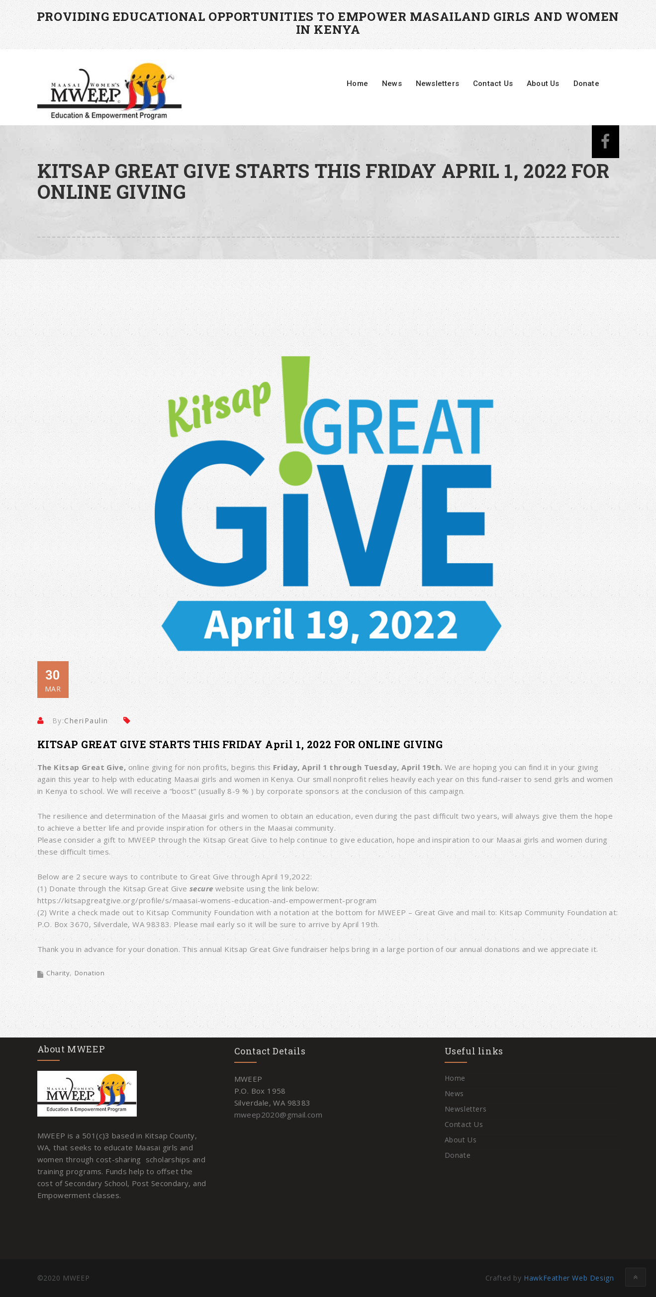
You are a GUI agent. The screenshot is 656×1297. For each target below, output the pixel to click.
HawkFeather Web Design (569, 1278)
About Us (543, 83)
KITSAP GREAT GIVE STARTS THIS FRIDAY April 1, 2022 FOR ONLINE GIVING (240, 744)
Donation (90, 972)
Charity (58, 972)
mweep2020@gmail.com (278, 1115)
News (392, 83)
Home (357, 83)
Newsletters (437, 83)
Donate (586, 83)
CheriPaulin (86, 720)
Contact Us (493, 83)
